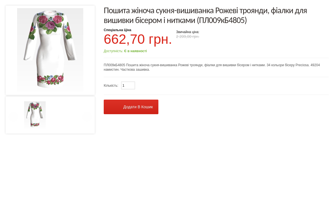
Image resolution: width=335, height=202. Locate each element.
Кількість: (111, 86)
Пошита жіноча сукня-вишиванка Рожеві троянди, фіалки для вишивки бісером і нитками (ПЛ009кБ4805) (205, 15)
